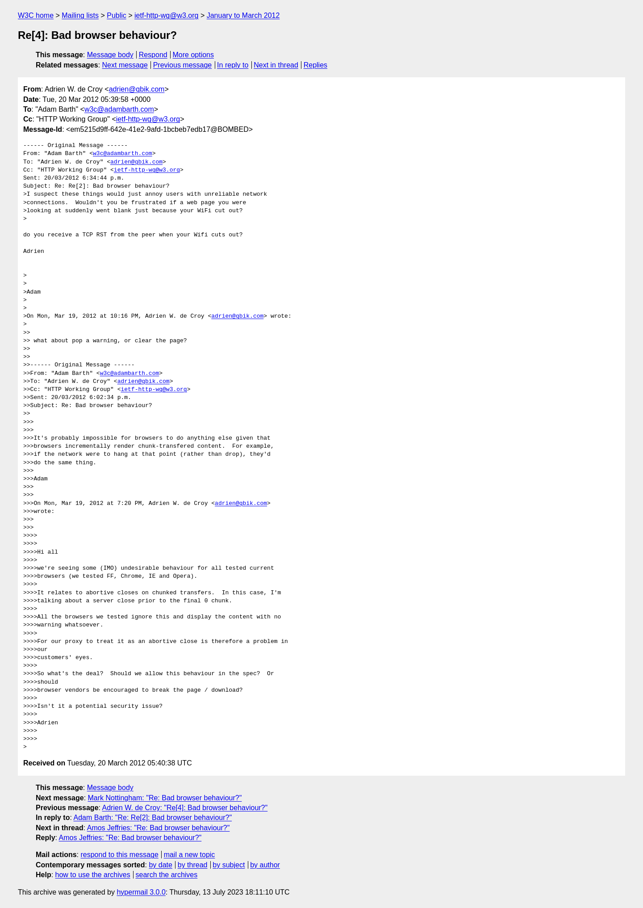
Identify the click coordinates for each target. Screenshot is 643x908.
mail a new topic (189, 854)
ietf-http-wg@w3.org (166, 15)
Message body (110, 55)
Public (116, 15)
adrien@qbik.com (137, 89)
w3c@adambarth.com (119, 109)
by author (265, 865)
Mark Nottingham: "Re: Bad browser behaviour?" (165, 798)
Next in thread (276, 65)
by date (160, 865)
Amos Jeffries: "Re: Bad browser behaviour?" (158, 828)
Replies (315, 65)
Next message (125, 65)
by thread (193, 865)
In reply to (232, 65)
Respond (153, 55)
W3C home (36, 15)
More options (193, 55)
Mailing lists (80, 15)
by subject (229, 865)
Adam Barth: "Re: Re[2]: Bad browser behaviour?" (152, 817)
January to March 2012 (243, 15)
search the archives (167, 875)
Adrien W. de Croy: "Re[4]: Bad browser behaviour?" (185, 807)
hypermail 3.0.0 (141, 892)
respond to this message (119, 854)
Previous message (182, 65)
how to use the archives (92, 875)
